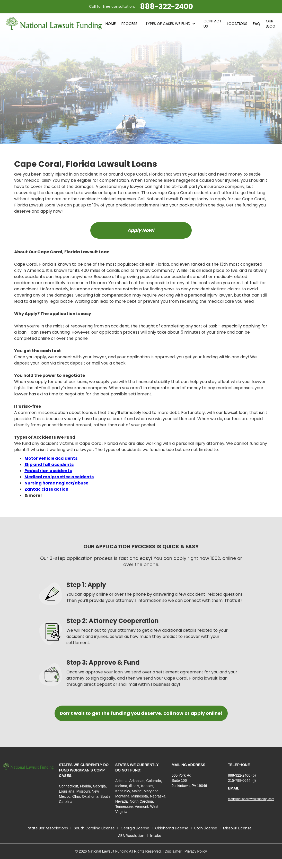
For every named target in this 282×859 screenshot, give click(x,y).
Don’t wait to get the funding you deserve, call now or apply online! (141, 713)
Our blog (270, 24)
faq (256, 23)
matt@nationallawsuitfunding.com (251, 799)
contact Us (213, 24)
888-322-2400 (239, 775)
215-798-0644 (239, 780)
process (129, 23)
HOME (110, 23)
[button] (170, 23)
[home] (54, 23)
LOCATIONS (237, 23)
